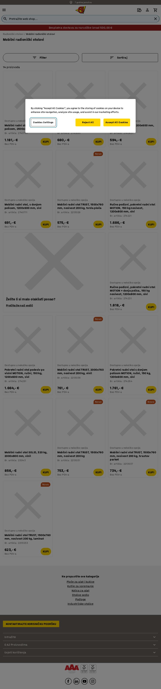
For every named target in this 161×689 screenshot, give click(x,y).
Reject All (88, 122)
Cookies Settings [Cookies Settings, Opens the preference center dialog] (43, 122)
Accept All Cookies (116, 122)
